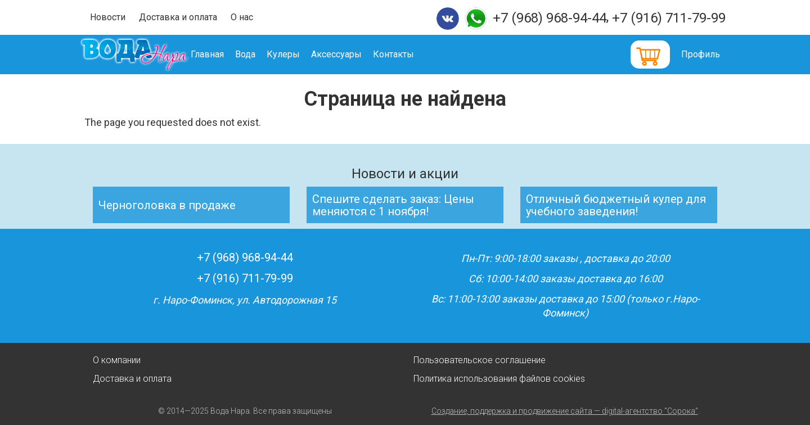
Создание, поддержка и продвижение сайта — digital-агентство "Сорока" (564, 410)
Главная (223, 54)
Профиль (700, 54)
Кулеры (299, 54)
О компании (117, 360)
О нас (242, 17)
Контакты (409, 54)
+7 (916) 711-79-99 (669, 18)
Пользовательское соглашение (479, 360)
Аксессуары (352, 54)
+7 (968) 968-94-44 (549, 18)
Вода (261, 54)
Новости (107, 17)
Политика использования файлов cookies (499, 378)
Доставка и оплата (178, 17)
